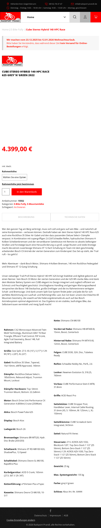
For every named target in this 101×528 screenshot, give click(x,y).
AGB (66, 515)
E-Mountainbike (35, 204)
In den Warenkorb (27, 191)
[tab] (26, 217)
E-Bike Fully (17, 29)
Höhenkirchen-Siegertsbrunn (23, 4)
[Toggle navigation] (64, 17)
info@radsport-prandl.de (86, 4)
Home (5, 29)
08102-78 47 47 (55, 4)
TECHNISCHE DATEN (75, 217)
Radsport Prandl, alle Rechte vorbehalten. (54, 524)
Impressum (55, 515)
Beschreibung (26, 217)
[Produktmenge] (6, 191)
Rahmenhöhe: (9, 171)
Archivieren (19, 207)
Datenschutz (40, 515)
